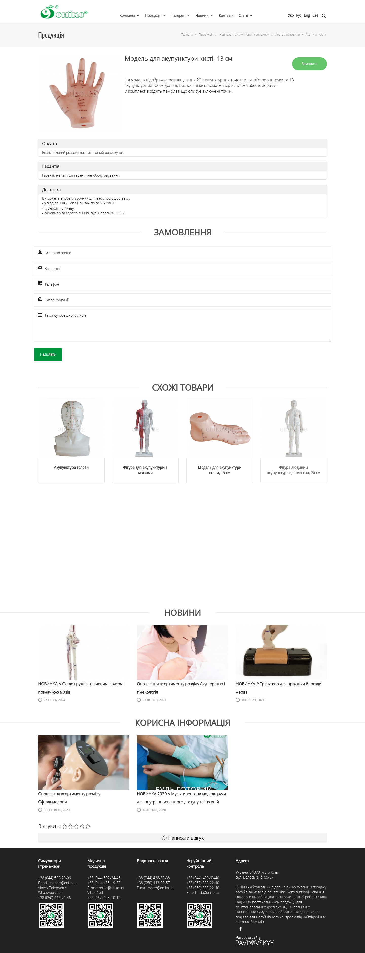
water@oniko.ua (160, 887)
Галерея (178, 15)
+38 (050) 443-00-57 (153, 882)
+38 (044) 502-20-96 (54, 877)
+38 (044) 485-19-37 (103, 882)
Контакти (226, 15)
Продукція (153, 15)
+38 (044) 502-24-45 (103, 877)
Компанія (127, 15)
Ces (315, 15)
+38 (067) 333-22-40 (202, 882)
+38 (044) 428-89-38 (153, 877)
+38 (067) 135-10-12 (103, 897)
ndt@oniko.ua (208, 892)
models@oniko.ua (63, 882)
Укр (291, 15)
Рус (298, 15)
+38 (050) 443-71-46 (54, 897)
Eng (307, 15)
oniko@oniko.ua (111, 887)
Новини (201, 15)
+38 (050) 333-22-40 (202, 887)
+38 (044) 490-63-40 (202, 877)
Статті (243, 15)
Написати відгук (183, 838)
